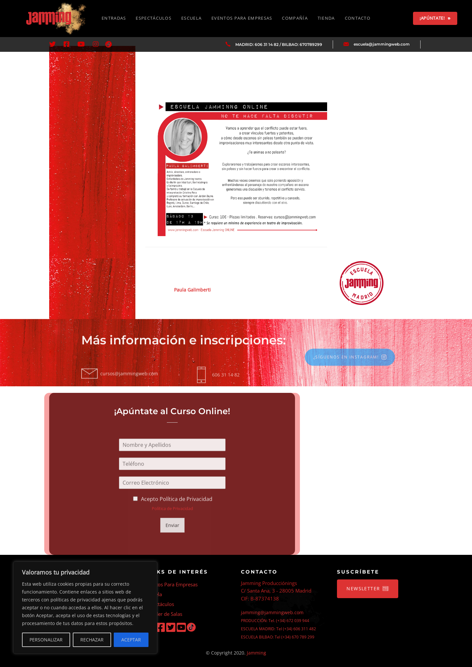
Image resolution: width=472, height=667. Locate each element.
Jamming (256, 653)
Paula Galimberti (192, 290)
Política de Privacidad (172, 513)
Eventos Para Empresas (171, 584)
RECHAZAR (92, 640)
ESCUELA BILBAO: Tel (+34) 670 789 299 (277, 637)
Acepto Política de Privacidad (176, 505)
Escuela (153, 594)
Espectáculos (159, 604)
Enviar (172, 528)
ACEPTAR (131, 640)
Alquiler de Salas (163, 614)
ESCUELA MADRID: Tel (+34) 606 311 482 (278, 629)
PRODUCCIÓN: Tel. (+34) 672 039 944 (275, 620)
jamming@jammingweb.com (272, 612)
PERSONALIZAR (46, 640)
